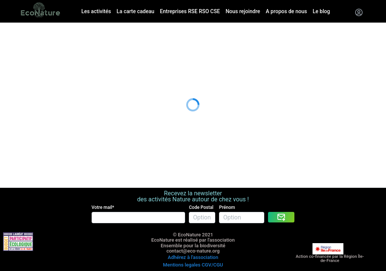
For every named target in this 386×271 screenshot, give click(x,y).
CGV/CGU (212, 235)
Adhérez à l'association (193, 229)
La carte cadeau (21, 44)
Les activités (17, 35)
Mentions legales (181, 235)
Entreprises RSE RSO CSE (34, 53)
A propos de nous (23, 72)
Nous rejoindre (19, 63)
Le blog (10, 81)
